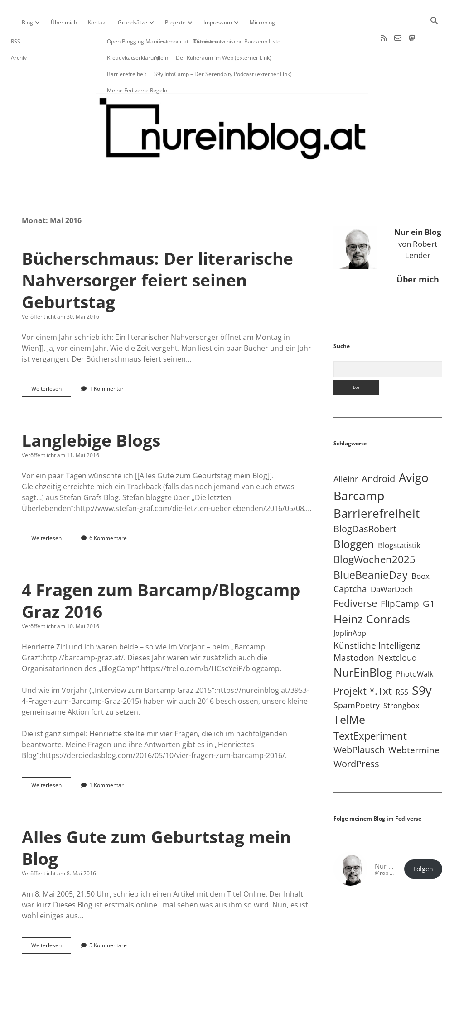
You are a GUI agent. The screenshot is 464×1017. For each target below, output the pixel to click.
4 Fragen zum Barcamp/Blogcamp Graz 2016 (161, 571)
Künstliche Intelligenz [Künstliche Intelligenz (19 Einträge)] (377, 616)
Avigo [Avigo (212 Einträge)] (414, 449)
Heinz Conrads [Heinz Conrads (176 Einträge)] (372, 589)
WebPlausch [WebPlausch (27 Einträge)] (359, 721)
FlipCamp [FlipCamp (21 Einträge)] (400, 575)
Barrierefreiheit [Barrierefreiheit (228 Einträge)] (377, 484)
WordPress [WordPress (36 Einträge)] (356, 734)
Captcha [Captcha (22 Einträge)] (350, 560)
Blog (27, 22)
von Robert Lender (417, 214)
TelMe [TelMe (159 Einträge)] (349, 690)
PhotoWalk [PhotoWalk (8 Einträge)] (414, 645)
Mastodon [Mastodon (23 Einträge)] (354, 629)
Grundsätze (132, 22)
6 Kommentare (108, 509)
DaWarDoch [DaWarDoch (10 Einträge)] (392, 560)
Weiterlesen (51, 361)
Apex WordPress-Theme (204, 1007)
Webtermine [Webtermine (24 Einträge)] (414, 721)
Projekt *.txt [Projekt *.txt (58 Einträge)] (363, 661)
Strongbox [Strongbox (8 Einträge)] (401, 677)
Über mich (64, 22)
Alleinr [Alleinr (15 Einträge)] (346, 449)
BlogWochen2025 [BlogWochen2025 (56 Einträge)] (375, 530)
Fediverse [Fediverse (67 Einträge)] (355, 574)
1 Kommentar (106, 359)
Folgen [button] (423, 840)
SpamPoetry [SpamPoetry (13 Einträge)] (357, 676)
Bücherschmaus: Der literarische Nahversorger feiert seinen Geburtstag (157, 251)
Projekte (175, 22)
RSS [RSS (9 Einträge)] (402, 663)
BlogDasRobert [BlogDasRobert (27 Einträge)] (365, 500)
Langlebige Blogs (91, 411)
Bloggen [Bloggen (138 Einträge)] (354, 514)
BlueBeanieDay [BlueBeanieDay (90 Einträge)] (371, 546)
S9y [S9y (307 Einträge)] (422, 661)
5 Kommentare (108, 916)
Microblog (262, 22)
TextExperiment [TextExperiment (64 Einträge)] (370, 706)
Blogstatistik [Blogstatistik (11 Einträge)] (399, 516)
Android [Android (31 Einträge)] (378, 450)
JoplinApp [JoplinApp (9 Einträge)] (350, 604)
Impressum (217, 22)
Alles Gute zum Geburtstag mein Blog (156, 818)
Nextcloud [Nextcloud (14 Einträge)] (397, 628)
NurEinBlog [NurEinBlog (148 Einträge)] (363, 643)
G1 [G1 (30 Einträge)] (429, 574)
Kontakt (97, 22)
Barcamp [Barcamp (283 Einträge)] (359, 466)
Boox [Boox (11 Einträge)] (420, 547)
